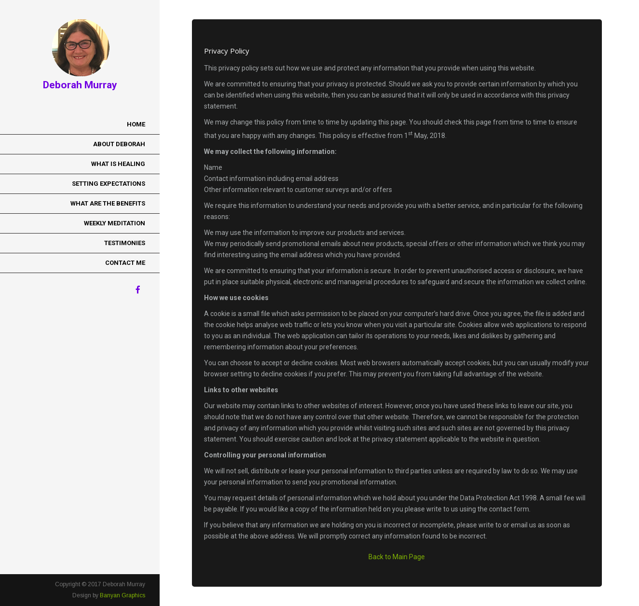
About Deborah (119, 144)
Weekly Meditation (114, 223)
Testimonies (124, 243)
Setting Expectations (108, 183)
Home (136, 124)
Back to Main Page (396, 557)
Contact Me (125, 262)
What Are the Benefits (107, 203)
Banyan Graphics (122, 595)
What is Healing (118, 163)
